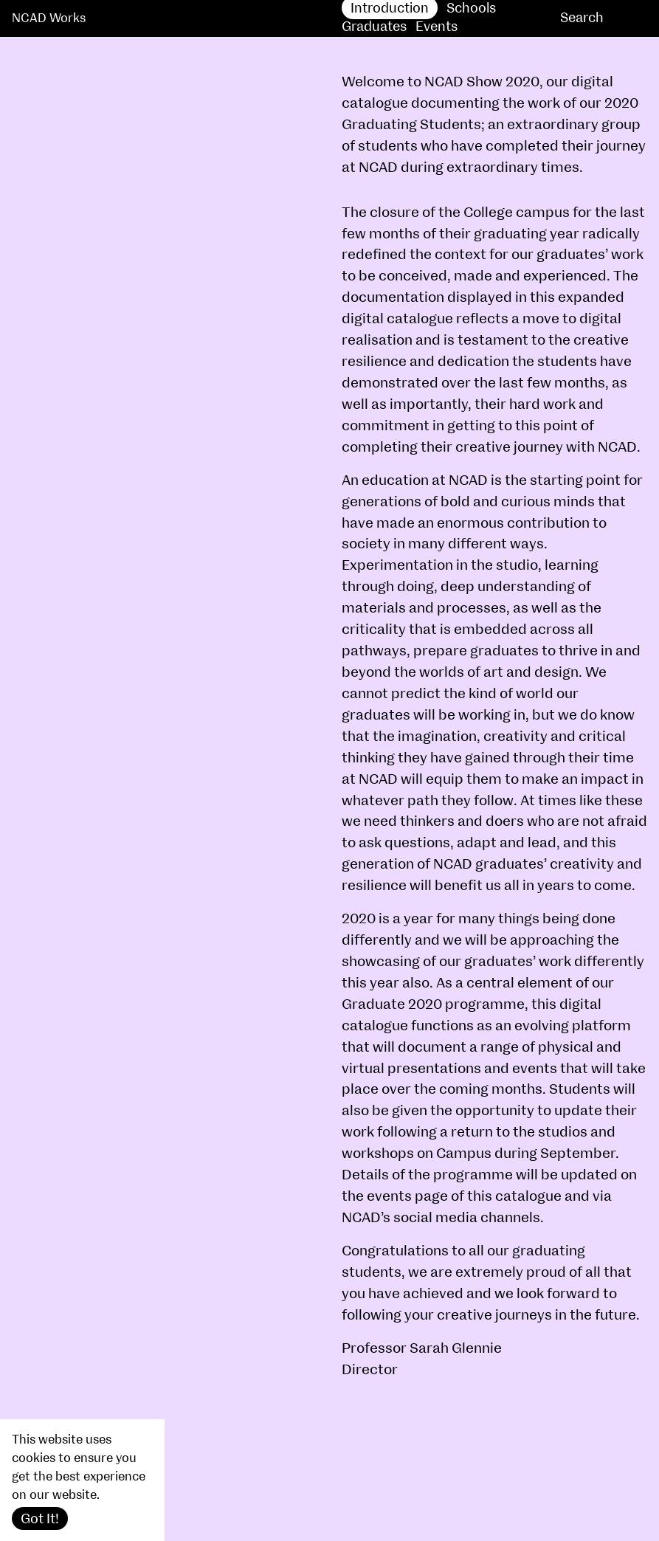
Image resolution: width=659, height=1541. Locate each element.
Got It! (40, 1519)
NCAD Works (49, 18)
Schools (471, 8)
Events (436, 27)
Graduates (374, 27)
